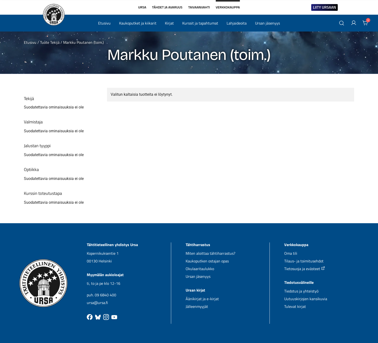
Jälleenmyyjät (197, 306)
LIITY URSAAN (324, 7)
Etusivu (104, 23)
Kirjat (169, 23)
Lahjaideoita (237, 23)
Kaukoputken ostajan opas (207, 261)
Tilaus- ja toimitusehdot (304, 261)
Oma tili (290, 253)
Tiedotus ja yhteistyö (301, 291)
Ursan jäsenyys (267, 23)
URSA (142, 7)
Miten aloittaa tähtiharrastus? (210, 253)
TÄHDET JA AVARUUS (167, 7)
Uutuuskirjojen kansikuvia (305, 299)
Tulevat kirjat (295, 306)
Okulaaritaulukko (200, 269)
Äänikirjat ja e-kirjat (202, 299)
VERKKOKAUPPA (228, 5)
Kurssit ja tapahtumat (200, 23)
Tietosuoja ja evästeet (304, 269)
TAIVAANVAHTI (199, 7)
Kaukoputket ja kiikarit (137, 23)
